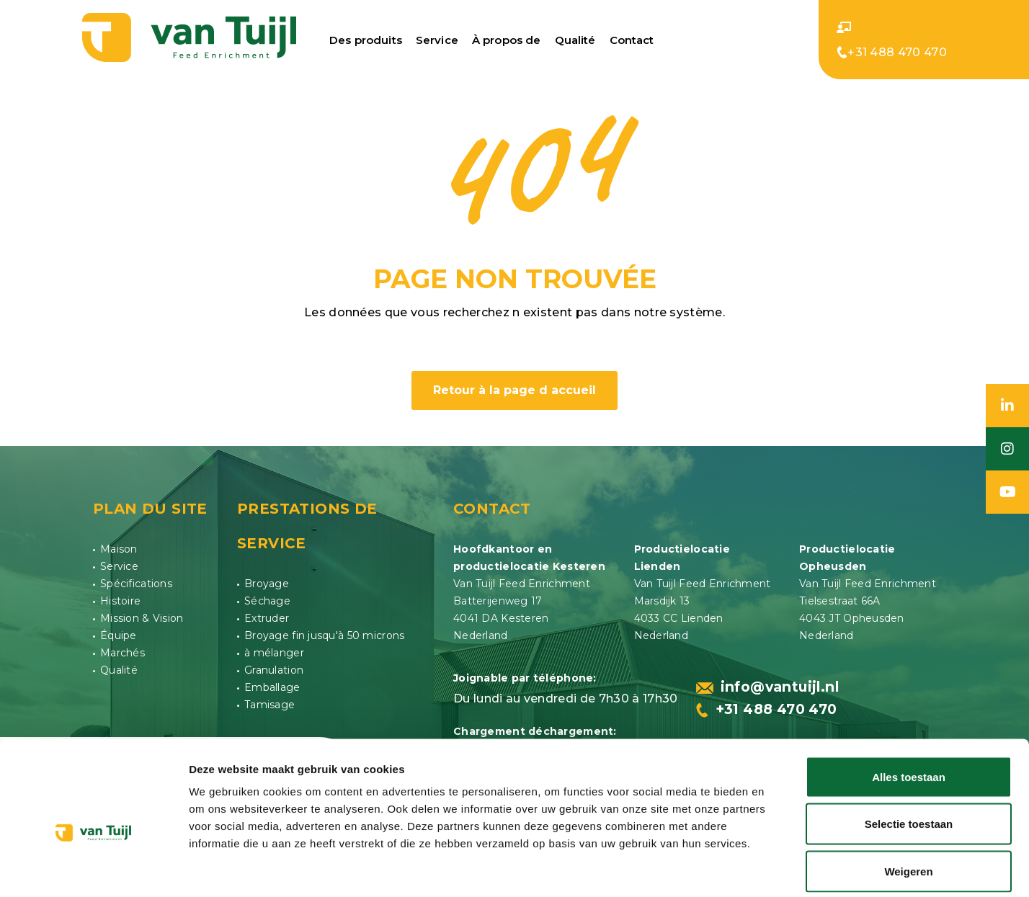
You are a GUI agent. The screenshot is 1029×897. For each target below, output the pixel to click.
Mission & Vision (141, 614)
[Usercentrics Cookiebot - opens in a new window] (93, 869)
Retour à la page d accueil (514, 386)
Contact (632, 39)
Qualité (575, 39)
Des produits (365, 39)
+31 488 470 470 (892, 51)
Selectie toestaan (909, 755)
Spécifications (136, 580)
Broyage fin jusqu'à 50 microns (324, 631)
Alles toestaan (908, 708)
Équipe (118, 631)
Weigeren (908, 802)
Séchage (267, 597)
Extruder (266, 614)
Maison (119, 545)
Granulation (273, 666)
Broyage (266, 580)
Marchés (122, 649)
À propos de (506, 39)
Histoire (120, 597)
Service (437, 39)
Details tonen (778, 868)
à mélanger (274, 649)
